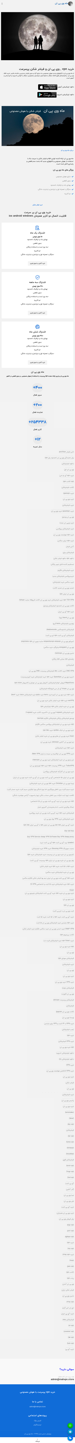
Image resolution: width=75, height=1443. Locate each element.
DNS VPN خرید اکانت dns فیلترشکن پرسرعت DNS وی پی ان (51, 671)
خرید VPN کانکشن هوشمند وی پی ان (60, 1071)
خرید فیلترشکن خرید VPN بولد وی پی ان (59, 819)
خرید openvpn (68, 493)
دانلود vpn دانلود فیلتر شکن (64, 558)
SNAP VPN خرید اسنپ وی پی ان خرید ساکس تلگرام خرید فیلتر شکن (48, 929)
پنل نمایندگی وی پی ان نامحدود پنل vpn (59, 458)
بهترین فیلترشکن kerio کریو (63, 623)
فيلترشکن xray (68, 1320)
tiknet (71, 1118)
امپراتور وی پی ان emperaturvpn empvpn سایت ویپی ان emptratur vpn (47, 641)
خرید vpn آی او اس (67, 475)
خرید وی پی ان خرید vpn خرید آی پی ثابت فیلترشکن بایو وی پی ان (49, 893)
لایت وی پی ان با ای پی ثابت (63, 911)
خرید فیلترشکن (68, 505)
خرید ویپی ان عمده (67, 523)
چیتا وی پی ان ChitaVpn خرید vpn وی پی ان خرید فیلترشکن (52, 783)
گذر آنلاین (70, 1189)
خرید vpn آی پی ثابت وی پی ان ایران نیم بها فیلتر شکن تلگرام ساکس (48, 878)
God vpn (71, 1177)
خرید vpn (70, 1035)
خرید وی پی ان (68, 499)
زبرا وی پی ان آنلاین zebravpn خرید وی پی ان (57, 742)
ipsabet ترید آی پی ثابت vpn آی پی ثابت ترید (57, 843)
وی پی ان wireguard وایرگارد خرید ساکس (59, 647)
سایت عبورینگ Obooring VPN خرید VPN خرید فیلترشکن (53, 848)
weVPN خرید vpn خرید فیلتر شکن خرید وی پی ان (55, 700)
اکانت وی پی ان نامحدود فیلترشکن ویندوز (58, 606)
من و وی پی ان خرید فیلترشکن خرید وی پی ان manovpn (53, 760)
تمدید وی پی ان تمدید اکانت (63, 588)
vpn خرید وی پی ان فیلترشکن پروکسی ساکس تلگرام (54, 724)
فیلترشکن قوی (68, 1160)
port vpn (70, 1231)
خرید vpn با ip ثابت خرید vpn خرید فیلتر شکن (57, 866)
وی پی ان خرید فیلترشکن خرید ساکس (60, 872)
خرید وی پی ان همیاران (65, 1213)
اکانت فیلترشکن (68, 487)
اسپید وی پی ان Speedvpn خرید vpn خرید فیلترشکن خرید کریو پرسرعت (47, 677)
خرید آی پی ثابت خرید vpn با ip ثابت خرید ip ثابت (55, 917)
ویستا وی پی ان (68, 1017)
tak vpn (71, 1337)
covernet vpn (69, 1331)
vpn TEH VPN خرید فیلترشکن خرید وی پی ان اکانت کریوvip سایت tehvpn (46, 600)
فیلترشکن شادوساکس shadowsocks (60, 629)
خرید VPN (70, 1065)
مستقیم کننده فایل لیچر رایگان (62, 564)
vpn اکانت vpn (68, 481)
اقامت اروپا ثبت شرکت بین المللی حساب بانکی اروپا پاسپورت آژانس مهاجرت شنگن (43, 795)
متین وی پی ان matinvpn (64, 653)
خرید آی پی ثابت (67, 1207)
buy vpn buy (69, 831)
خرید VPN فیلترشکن (66, 1041)
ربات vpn (70, 1278)
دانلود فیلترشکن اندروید (65, 1053)
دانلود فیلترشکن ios (66, 1059)
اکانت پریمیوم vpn (67, 935)
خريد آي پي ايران (67, 1314)
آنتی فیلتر (70, 546)
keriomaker (69, 1112)
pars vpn (70, 1266)
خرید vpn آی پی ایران (66, 612)
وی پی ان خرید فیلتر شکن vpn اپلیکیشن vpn (57, 706)
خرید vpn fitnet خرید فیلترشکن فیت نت (59, 941)
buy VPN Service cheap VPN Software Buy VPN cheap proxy (50, 837)
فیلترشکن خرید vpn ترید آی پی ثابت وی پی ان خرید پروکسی (51, 813)
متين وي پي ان (68, 1296)
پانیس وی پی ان (68, 1100)
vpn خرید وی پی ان (67, 946)
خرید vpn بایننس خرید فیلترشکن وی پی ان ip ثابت (55, 923)
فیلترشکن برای (68, 552)
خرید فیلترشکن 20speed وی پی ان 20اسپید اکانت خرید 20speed (50, 712)
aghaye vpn (69, 1237)
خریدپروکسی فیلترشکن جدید (63, 576)
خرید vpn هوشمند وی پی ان (63, 535)
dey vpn (71, 1124)
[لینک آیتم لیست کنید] (37, 1420)
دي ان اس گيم (68, 1308)
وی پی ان (70, 952)
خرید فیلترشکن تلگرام (66, 570)
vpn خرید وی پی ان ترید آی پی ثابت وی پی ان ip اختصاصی (52, 801)
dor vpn (71, 1136)
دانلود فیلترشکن (68, 464)
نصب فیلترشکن (68, 1029)
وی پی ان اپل (69, 469)
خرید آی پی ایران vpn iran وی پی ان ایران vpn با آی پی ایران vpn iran (49, 825)
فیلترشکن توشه (68, 988)
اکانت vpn (70, 1272)
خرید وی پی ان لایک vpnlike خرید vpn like (58, 730)
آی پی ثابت (69, 1183)
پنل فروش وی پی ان (66, 1219)
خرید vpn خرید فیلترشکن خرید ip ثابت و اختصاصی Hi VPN (52, 884)
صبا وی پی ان (69, 1195)
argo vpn (70, 1225)
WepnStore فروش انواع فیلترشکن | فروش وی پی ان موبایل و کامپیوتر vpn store (44, 683)
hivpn (72, 890)
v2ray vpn (70, 1302)
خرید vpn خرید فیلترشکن (64, 748)
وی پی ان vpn (69, 905)
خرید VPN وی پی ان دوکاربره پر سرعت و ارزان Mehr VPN (53, 754)
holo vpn (70, 1343)
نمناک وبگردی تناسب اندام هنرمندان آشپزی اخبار (56, 807)
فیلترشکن (70, 665)
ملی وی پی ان (69, 1201)
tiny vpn (71, 1249)
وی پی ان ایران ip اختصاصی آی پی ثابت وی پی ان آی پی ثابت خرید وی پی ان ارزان (43, 777)
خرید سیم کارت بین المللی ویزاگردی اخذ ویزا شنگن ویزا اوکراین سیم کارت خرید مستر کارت (40, 789)
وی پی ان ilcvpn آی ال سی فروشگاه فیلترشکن (57, 689)
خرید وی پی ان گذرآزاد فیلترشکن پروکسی (58, 772)
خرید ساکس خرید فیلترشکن (63, 582)
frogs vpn (70, 1171)
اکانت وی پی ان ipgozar (65, 1012)
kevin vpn (70, 1166)
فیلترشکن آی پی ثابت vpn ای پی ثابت (60, 635)
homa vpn (70, 1142)
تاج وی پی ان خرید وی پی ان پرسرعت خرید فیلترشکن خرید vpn (50, 854)
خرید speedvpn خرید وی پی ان (62, 511)
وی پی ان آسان (68, 1284)
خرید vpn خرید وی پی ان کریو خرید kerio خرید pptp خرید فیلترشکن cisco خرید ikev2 (42, 695)
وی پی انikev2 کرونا (66, 618)
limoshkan (70, 1154)
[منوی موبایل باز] (2, 4)
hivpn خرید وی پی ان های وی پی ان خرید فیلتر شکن (54, 736)
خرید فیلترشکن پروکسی (65, 529)
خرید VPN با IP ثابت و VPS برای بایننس (59, 1023)
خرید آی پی (69, 1349)
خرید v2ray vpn (68, 1254)
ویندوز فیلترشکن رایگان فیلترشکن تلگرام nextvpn (55, 718)
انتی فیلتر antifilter (66, 452)
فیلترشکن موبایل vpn (66, 958)
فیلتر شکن (70, 1083)
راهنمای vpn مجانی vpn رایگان (63, 659)
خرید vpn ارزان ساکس (66, 541)
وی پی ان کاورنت (68, 994)
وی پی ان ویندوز (68, 517)
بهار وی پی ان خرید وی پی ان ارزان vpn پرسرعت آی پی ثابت (52, 860)
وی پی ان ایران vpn (67, 594)
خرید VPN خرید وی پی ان (64, 982)
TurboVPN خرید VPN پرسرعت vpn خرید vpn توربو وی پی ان (52, 766)
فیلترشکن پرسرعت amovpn (63, 1000)
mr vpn (71, 1325)
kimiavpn (70, 1148)
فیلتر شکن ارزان (68, 1290)
